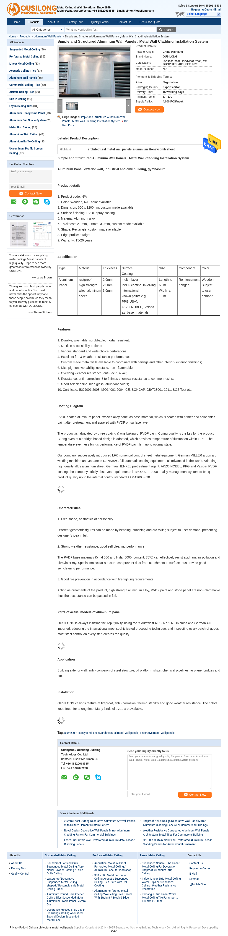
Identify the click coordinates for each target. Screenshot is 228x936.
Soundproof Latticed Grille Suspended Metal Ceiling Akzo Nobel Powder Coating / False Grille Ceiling (65, 868)
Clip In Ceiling (17, 99)
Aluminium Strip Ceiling (24, 134)
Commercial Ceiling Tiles (24, 85)
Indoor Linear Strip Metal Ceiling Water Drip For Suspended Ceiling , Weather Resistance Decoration (161, 884)
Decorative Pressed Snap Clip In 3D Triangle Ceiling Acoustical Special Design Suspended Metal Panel (66, 915)
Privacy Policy (18, 927)
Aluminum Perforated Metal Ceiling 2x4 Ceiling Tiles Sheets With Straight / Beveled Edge (113, 894)
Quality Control (100, 22)
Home (16, 22)
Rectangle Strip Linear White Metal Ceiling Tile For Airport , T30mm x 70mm (160, 898)
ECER (114, 930)
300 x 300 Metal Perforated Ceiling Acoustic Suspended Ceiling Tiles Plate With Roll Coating (111, 880)
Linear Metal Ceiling (21, 63)
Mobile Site (197, 884)
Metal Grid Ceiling (20, 127)
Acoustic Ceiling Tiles (22, 70)
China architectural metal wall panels (51, 927)
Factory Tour (75, 22)
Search (168, 29)
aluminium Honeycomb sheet (82, 732)
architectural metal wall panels (120, 732)
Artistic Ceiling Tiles (21, 92)
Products (33, 22)
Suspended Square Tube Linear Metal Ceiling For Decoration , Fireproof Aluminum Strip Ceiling (160, 868)
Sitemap (194, 879)
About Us (53, 22)
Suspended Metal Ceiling (24, 49)
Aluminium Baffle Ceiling (24, 141)
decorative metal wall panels (157, 732)
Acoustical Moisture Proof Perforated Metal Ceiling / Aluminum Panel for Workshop (112, 867)
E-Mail (193, 873)
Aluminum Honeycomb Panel (27, 113)
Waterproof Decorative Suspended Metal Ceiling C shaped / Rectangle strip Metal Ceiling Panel (65, 884)
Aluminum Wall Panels (47, 36)
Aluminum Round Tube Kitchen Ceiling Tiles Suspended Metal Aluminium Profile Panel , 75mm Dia (66, 899)
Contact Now (30, 193)
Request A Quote (201, 9)
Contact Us (124, 22)
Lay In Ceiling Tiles (21, 106)
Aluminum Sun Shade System (27, 120)
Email (217, 9)
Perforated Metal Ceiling (24, 56)
